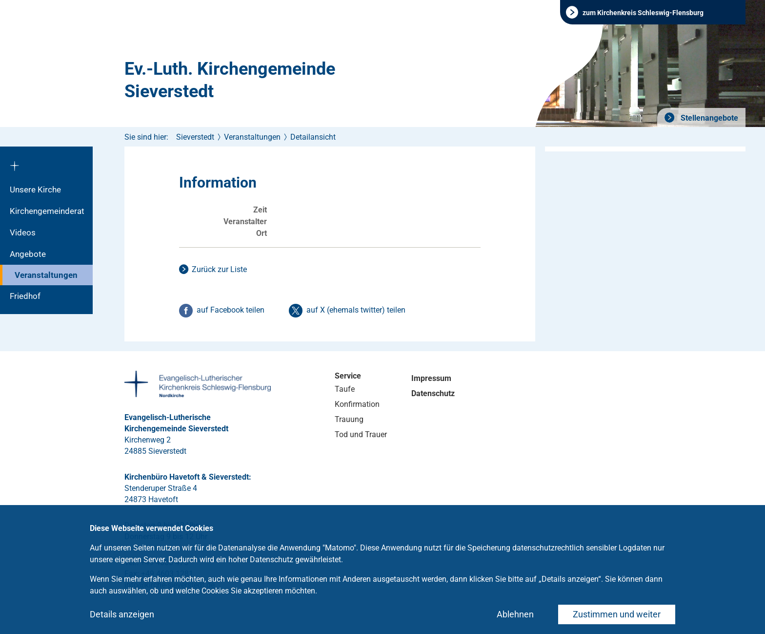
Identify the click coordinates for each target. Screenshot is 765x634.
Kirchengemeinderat (47, 211)
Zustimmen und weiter (617, 614)
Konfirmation (357, 404)
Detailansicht (313, 137)
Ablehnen (515, 614)
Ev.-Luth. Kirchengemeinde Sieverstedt (229, 80)
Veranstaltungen (46, 275)
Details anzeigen (122, 614)
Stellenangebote (708, 118)
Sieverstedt (195, 137)
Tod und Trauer (361, 434)
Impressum (431, 378)
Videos (23, 232)
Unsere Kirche (35, 189)
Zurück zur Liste (219, 269)
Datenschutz (433, 393)
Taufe (345, 389)
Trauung (349, 419)
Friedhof (25, 296)
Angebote (28, 254)
